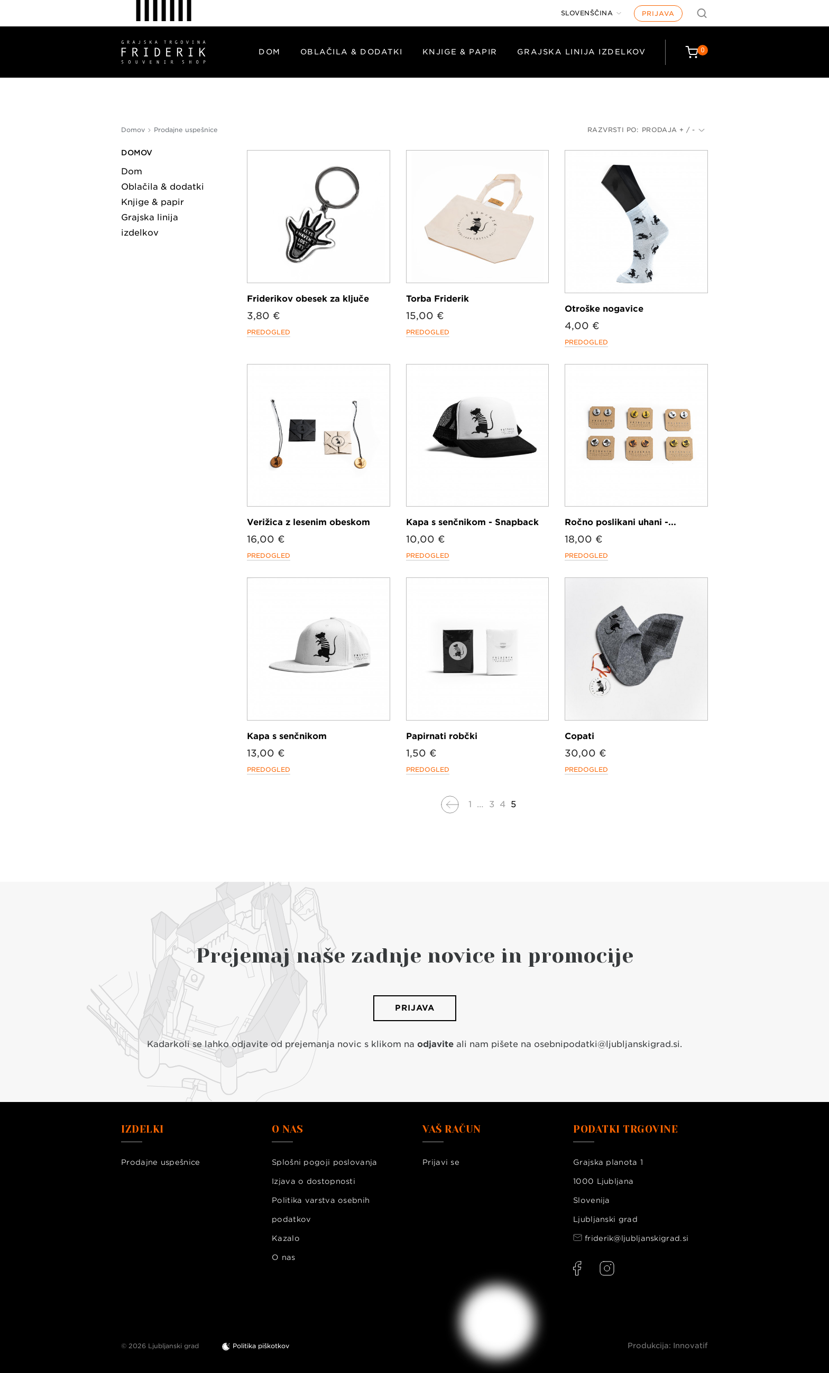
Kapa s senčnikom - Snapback (472, 522)
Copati (579, 736)
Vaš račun (451, 1129)
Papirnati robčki (441, 736)
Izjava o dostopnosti (313, 1181)
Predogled (268, 332)
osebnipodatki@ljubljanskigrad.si (607, 1044)
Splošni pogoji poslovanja (324, 1162)
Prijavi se (440, 1162)
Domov (136, 152)
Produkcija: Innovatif (668, 1345)
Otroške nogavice (604, 309)
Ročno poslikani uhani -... (620, 522)
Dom (270, 52)
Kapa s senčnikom (287, 736)
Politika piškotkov (261, 1346)
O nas (284, 1257)
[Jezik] (591, 13)
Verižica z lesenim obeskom (308, 522)
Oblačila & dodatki (351, 52)
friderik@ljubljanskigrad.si (636, 1238)
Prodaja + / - (673, 130)
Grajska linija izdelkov (581, 52)
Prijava (658, 13)
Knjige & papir (460, 52)
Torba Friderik (437, 299)
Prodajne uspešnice (160, 1162)
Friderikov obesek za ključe (308, 299)
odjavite (435, 1044)
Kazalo (286, 1238)
